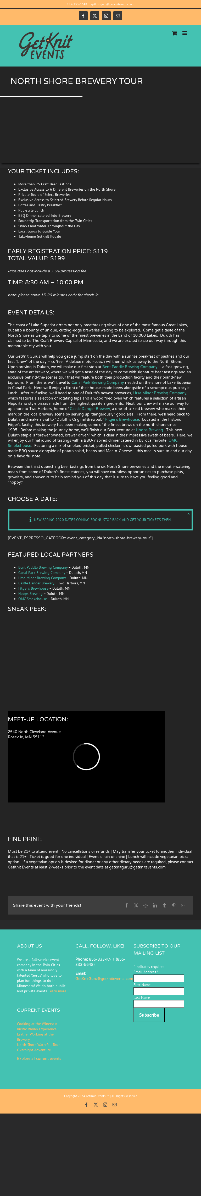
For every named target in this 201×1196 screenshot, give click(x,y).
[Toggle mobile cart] (174, 33)
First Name (141, 984)
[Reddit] (145, 905)
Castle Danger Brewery (90, 409)
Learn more (57, 991)
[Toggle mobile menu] (185, 33)
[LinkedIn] (155, 905)
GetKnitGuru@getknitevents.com (104, 979)
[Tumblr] (164, 905)
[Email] (183, 905)
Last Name (141, 997)
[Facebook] (126, 905)
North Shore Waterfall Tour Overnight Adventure (38, 1047)
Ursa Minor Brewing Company (159, 393)
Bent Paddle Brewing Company (130, 367)
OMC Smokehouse (32, 598)
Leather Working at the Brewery (35, 1037)
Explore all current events (39, 1058)
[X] (136, 905)
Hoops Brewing (149, 430)
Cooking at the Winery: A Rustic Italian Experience (37, 1026)
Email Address (145, 972)
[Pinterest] (173, 905)
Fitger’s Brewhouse (122, 419)
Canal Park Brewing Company (97, 382)
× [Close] (188, 513)
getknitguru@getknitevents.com (112, 4)
